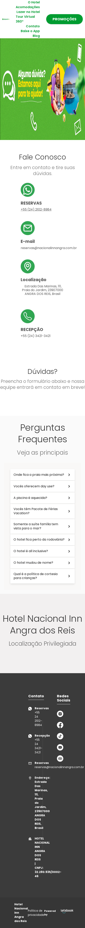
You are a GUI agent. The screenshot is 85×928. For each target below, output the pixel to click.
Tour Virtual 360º (25, 19)
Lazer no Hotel (28, 12)
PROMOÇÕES (64, 19)
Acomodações (28, 7)
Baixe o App (30, 31)
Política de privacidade (36, 913)
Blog (36, 35)
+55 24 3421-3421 (31, 744)
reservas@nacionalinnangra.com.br (31, 765)
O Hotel (34, 2)
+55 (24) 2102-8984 (36, 209)
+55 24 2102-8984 (31, 716)
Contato (33, 26)
